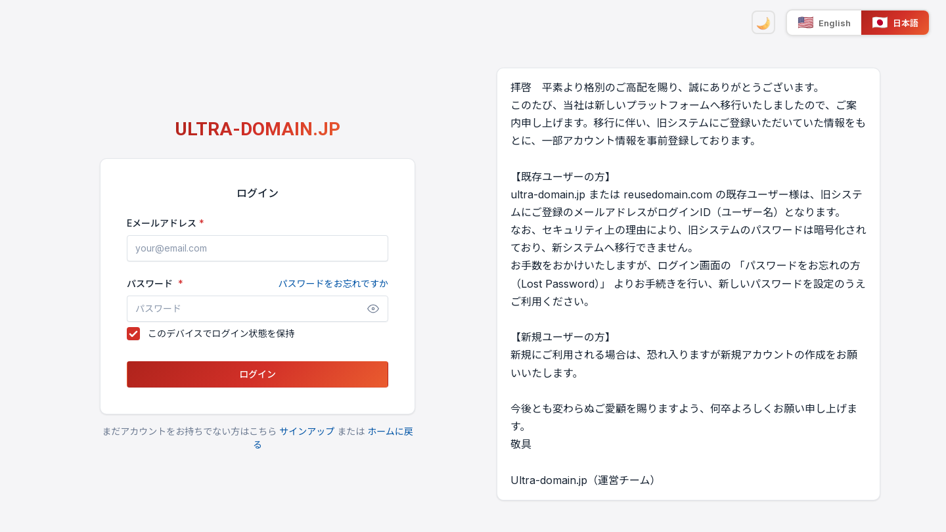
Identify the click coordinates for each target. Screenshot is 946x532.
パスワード (257, 283)
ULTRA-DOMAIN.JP (257, 129)
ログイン (257, 374)
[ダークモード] (763, 22)
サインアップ (306, 431)
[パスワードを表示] (373, 308)
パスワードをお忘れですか (333, 283)
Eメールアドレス (161, 223)
